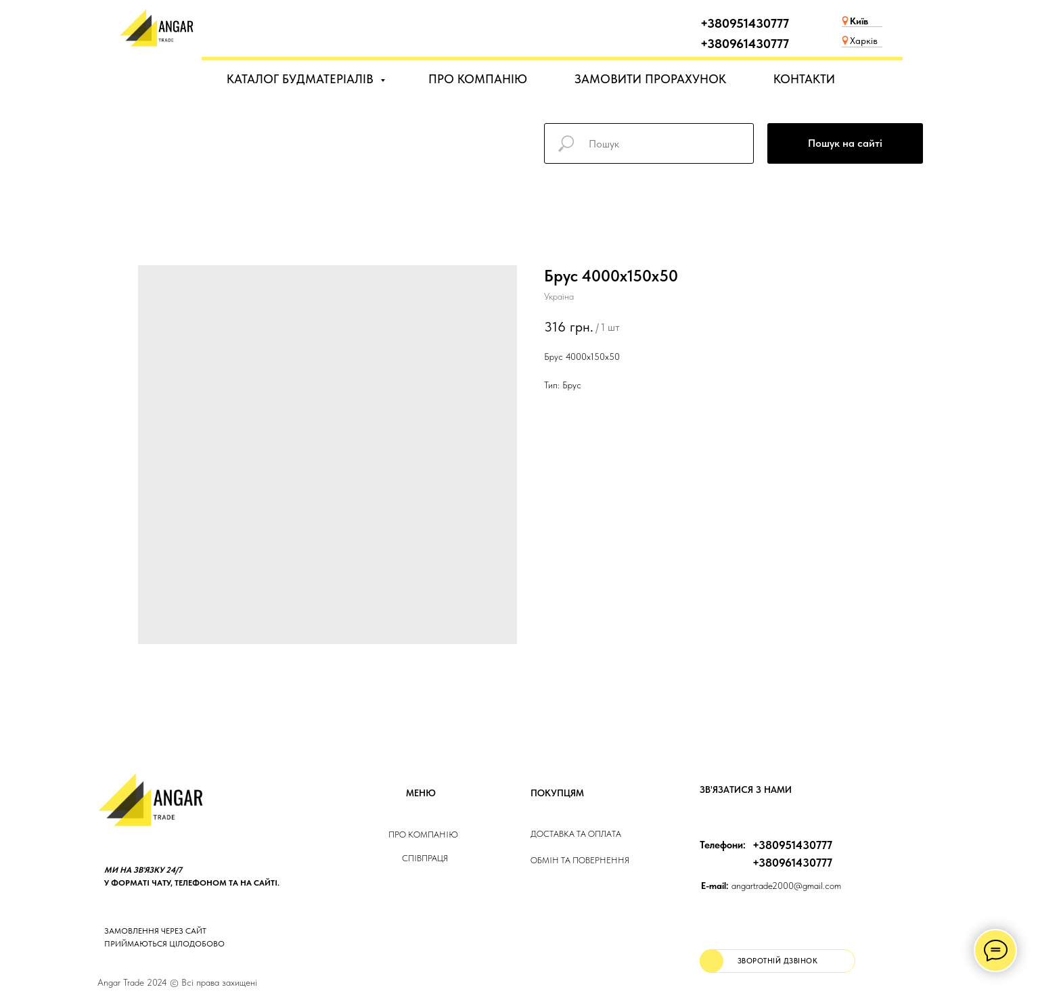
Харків (864, 40)
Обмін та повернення (579, 860)
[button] (777, 961)
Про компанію (423, 834)
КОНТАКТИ (804, 79)
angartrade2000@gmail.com (771, 885)
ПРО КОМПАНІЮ (477, 79)
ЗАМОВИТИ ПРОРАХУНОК (650, 79)
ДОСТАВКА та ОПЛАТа (575, 834)
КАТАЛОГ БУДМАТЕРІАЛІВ (302, 79)
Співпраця (425, 858)
